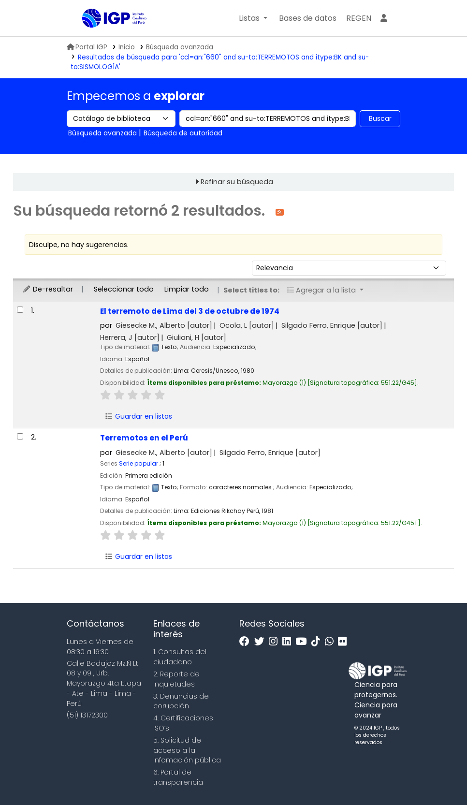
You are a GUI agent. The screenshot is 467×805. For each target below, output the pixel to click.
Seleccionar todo (124, 289)
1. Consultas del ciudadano (179, 657)
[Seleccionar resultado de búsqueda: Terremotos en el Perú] (20, 436)
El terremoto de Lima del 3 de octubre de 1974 (189, 311)
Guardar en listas (138, 416)
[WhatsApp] (331, 642)
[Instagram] (275, 642)
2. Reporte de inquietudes (176, 679)
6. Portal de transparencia (178, 777)
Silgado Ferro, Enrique (331, 325)
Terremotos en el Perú (144, 438)
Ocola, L (246, 325)
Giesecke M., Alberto (164, 325)
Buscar (380, 118)
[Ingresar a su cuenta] (384, 18)
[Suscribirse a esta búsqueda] (279, 211)
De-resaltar (47, 289)
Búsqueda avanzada (179, 47)
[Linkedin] (289, 642)
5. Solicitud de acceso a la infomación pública (187, 750)
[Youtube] (303, 642)
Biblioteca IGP (106, 37)
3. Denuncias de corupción (181, 701)
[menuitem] (358, 18)
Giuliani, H (196, 337)
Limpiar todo (186, 289)
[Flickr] (344, 642)
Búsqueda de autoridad (183, 133)
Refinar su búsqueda (237, 182)
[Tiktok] (318, 642)
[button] (253, 18)
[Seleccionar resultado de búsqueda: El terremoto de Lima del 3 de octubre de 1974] (20, 310)
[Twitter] (261, 642)
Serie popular (138, 463)
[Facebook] (246, 642)
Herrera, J (130, 337)
